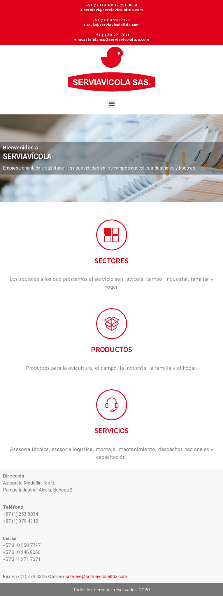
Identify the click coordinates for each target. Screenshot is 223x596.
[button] (111, 104)
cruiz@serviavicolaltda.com (113, 24)
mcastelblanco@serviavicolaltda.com (113, 39)
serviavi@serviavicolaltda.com (113, 9)
